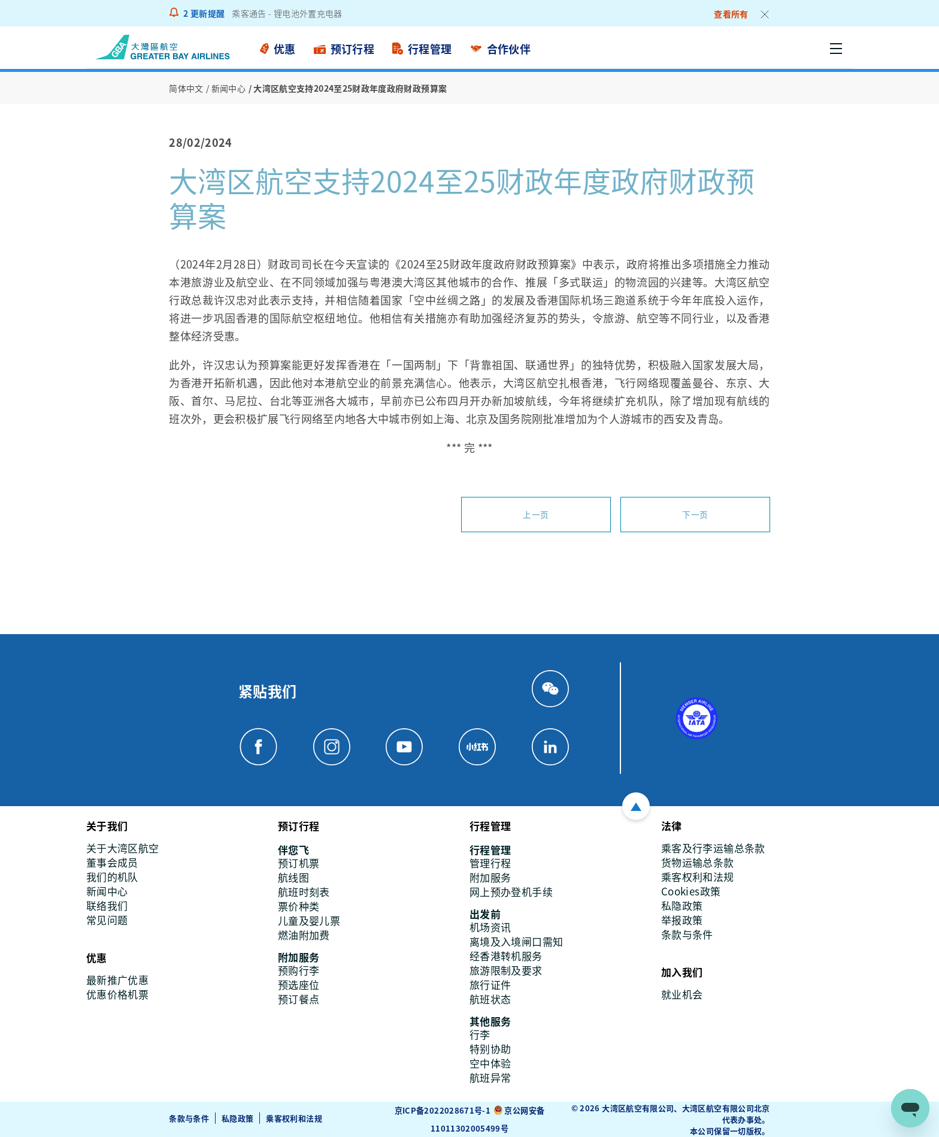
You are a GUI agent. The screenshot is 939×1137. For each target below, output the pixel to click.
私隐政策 (237, 1118)
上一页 (536, 514)
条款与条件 (189, 1118)
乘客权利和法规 (294, 1118)
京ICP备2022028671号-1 (442, 1109)
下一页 (695, 514)
